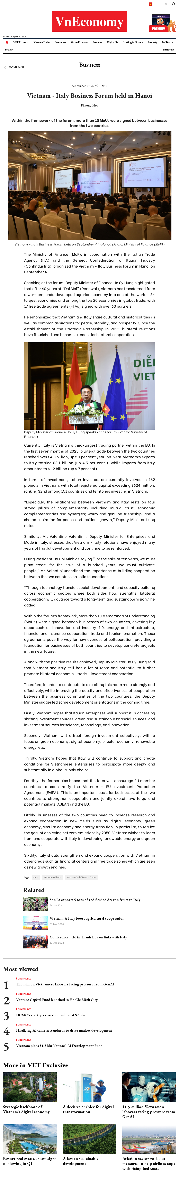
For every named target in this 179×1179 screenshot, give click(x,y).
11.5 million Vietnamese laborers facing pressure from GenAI (65, 984)
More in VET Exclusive (35, 1065)
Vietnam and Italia (52, 877)
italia (35, 877)
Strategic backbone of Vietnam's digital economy (26, 1109)
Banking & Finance (133, 42)
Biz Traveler (168, 42)
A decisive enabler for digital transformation (88, 1109)
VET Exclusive (21, 42)
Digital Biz (112, 42)
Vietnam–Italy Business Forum (81, 877)
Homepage (14, 67)
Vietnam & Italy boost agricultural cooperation (87, 918)
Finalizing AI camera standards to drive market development (64, 1030)
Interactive (168, 49)
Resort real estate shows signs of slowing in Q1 (29, 1161)
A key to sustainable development (80, 1161)
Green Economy (79, 42)
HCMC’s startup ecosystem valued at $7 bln (50, 1015)
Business (97, 42)
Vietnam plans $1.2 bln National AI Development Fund (59, 1045)
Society (9, 49)
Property (152, 42)
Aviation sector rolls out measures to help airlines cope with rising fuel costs (148, 1163)
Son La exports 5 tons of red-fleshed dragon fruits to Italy (95, 899)
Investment (60, 42)
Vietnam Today (42, 42)
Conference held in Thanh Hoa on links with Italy (88, 937)
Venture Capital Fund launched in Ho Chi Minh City (57, 999)
